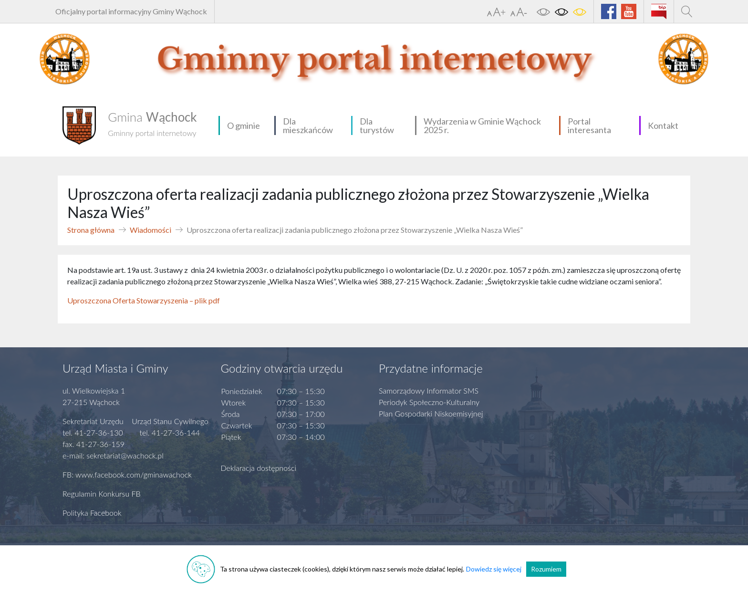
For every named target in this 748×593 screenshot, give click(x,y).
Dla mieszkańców (308, 125)
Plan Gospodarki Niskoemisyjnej (431, 413)
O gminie (243, 125)
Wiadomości (150, 229)
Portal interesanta (589, 125)
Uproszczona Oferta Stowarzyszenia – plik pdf (143, 300)
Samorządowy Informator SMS (428, 390)
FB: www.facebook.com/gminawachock (127, 474)
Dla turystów (377, 125)
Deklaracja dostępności (259, 467)
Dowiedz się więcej (493, 569)
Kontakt (663, 125)
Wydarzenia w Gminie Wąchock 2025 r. (482, 125)
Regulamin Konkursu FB (101, 493)
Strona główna (90, 229)
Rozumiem (546, 569)
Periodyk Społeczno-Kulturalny (429, 401)
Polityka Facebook (92, 512)
